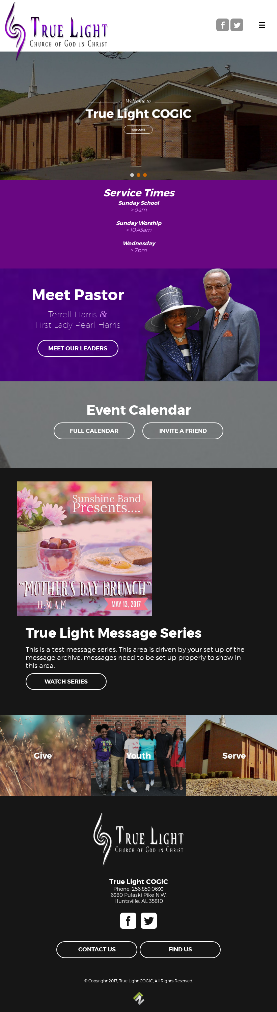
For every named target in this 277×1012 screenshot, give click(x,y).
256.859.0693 (148, 889)
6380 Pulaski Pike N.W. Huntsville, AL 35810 (139, 898)
